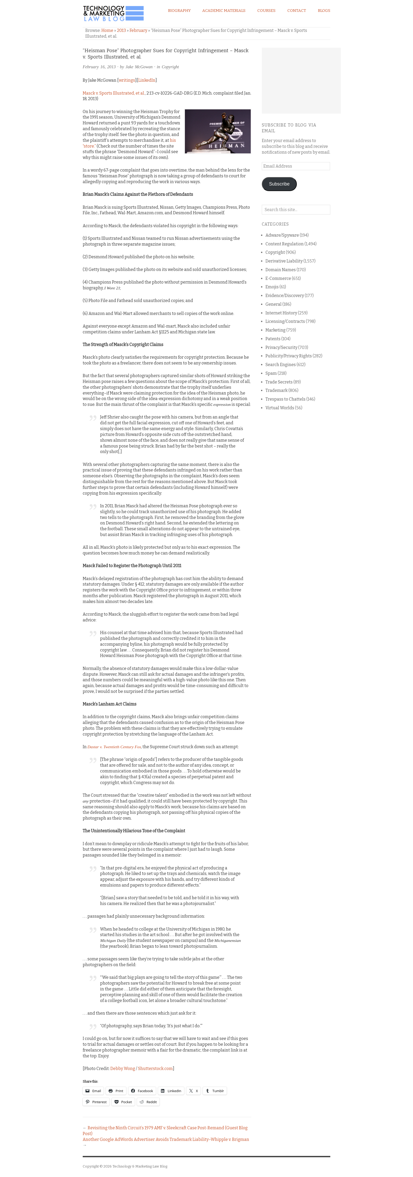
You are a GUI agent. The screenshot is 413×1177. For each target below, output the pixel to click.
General (274, 304)
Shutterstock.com (155, 1068)
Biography (179, 10)
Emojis (272, 286)
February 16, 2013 (99, 67)
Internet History (281, 312)
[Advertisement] (301, 81)
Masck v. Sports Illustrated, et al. (114, 93)
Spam (271, 373)
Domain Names (281, 269)
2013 (121, 30)
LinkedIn (146, 80)
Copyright (170, 67)
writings (127, 80)
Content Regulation (285, 243)
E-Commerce (278, 278)
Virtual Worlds (280, 407)
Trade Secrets (279, 382)
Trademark (277, 390)
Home (107, 30)
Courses (266, 10)
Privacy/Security (281, 347)
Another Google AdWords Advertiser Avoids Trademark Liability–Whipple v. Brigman (166, 1139)
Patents (273, 338)
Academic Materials (223, 10)
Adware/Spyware (282, 235)
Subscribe (279, 184)
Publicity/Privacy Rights (289, 355)
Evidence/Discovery (285, 295)
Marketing (276, 330)
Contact (296, 10)
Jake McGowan (139, 67)
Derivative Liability (284, 261)
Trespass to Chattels (286, 399)
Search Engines (281, 364)
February (138, 30)
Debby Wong (122, 1068)
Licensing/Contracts (285, 321)
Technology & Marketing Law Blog (139, 1166)
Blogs (324, 10)
